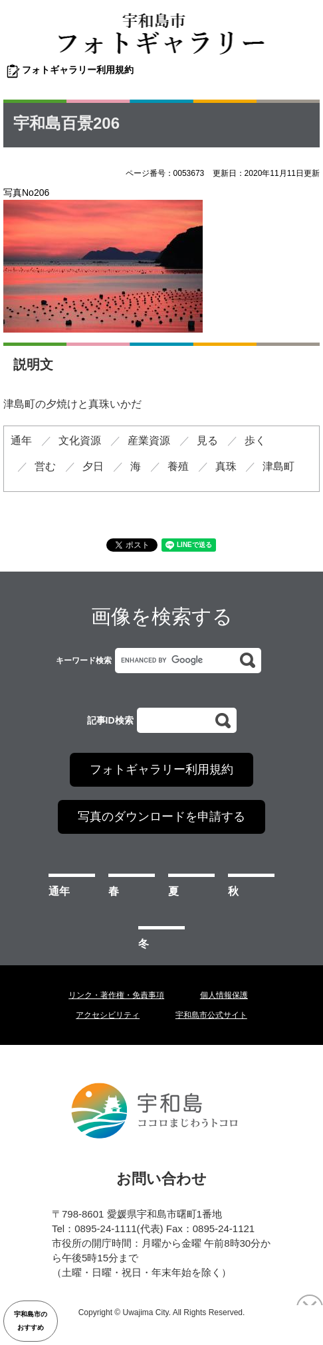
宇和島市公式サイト (211, 1015)
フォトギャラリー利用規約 (78, 69)
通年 (59, 891)
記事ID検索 (110, 720)
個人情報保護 (224, 995)
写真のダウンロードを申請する (161, 816)
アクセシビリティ (108, 1015)
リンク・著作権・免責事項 (116, 995)
